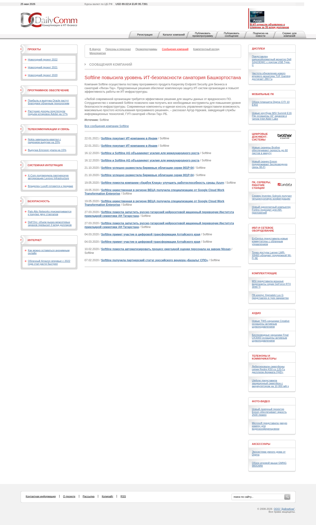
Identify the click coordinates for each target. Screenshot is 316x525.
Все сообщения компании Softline (107, 126)
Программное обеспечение (48, 90)
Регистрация (144, 34)
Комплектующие (264, 273)
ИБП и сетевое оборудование (263, 229)
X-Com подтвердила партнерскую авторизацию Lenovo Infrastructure (48, 177)
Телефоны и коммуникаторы (264, 357)
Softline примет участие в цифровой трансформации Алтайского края (150, 234)
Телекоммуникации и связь (48, 129)
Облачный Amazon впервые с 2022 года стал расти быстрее (49, 262)
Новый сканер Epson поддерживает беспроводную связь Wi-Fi (270, 164)
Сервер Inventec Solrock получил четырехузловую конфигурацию (272, 197)
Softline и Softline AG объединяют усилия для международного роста (150, 153)
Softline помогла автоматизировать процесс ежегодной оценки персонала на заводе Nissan (166, 249)
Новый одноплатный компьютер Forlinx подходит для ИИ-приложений (271, 209)
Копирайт (107, 496)
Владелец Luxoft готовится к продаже (50, 186)
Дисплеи (258, 48)
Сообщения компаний (110, 64)
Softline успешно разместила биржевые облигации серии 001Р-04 (147, 167)
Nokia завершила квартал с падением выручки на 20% (44, 141)
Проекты (34, 49)
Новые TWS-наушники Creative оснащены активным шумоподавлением (271, 324)
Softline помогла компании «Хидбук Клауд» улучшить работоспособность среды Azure (162, 182)
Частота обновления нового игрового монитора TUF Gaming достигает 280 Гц (271, 76)
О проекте (69, 496)
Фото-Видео (261, 401)
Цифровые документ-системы (260, 136)
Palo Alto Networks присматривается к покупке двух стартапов (50, 213)
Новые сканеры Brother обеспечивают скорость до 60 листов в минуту (270, 150)
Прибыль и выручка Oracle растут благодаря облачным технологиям (48, 102)
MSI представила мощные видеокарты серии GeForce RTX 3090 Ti (271, 284)
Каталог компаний (174, 34)
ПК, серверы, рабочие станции (261, 185)
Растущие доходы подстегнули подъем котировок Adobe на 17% (48, 112)
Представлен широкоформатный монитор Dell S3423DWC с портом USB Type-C (271, 60)
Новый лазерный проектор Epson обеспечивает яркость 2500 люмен (269, 412)
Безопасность (39, 201)
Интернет (35, 240)
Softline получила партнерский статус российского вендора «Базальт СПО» (154, 260)
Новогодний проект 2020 (43, 75)
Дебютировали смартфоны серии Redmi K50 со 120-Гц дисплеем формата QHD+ (268, 369)
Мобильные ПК (263, 94)
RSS (123, 496)
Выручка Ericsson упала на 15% (47, 150)
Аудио (256, 313)
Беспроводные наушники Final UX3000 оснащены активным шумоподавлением (270, 337)
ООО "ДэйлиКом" (284, 508)
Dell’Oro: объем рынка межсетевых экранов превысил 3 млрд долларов (50, 223)
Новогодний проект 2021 (43, 67)
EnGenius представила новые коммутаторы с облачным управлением (270, 241)
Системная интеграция (45, 165)
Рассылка (89, 496)
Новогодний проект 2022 (43, 59)
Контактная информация (41, 496)
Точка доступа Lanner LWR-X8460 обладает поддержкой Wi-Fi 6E (272, 255)
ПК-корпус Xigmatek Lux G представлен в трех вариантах (270, 296)
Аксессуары (261, 444)
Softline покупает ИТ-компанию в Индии (129, 138)
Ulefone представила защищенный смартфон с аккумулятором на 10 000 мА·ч (270, 383)
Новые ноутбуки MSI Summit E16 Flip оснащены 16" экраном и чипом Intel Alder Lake (272, 116)
